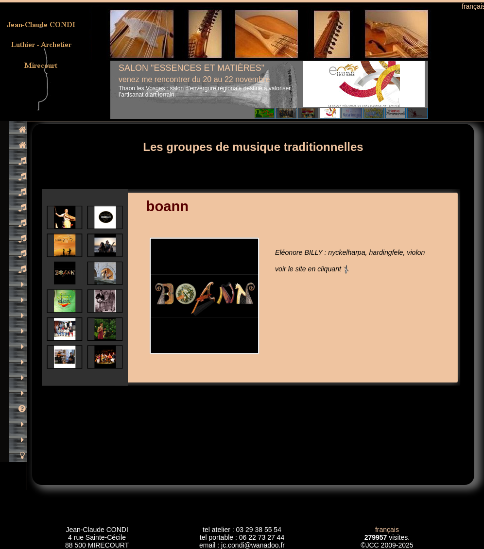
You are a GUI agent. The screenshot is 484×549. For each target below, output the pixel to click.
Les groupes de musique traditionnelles (253, 146)
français (387, 529)
